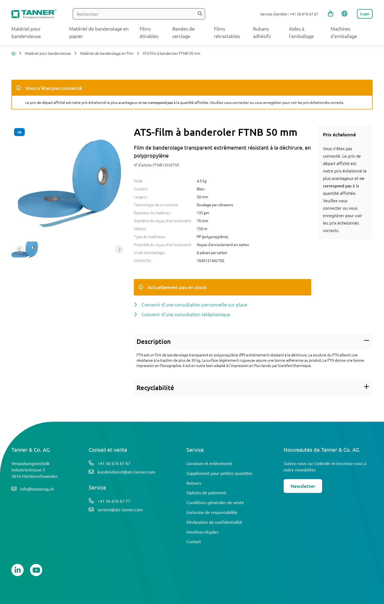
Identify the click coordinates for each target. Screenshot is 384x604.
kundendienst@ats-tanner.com (126, 471)
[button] (24, 249)
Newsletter (303, 486)
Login (364, 13)
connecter (332, 208)
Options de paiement (206, 492)
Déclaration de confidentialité (214, 522)
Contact (193, 541)
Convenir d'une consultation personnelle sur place (194, 304)
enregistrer (333, 215)
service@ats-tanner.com (120, 509)
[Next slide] (119, 249)
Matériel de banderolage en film (106, 53)
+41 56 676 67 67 (113, 463)
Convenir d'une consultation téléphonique (186, 314)
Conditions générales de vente (215, 502)
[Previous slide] (20, 249)
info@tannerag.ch (37, 488)
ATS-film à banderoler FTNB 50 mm (171, 53)
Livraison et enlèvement (209, 463)
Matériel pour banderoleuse (48, 53)
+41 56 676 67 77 (113, 501)
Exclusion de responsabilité (211, 512)
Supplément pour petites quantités (219, 473)
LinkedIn (322, 463)
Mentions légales (202, 531)
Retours (193, 482)
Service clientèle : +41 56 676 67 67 (289, 13)
